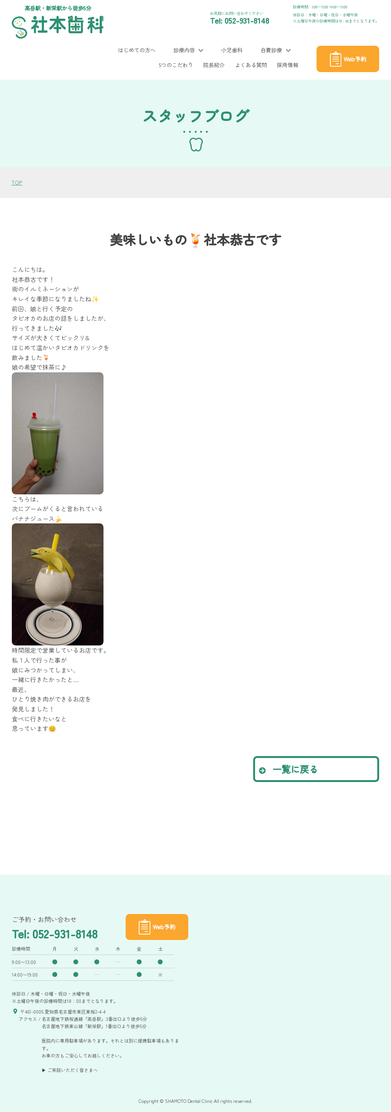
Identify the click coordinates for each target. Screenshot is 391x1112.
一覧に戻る (288, 769)
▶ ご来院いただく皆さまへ (70, 1070)
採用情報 (287, 65)
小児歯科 (231, 50)
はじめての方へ (136, 50)
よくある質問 (251, 65)
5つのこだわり (176, 65)
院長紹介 (214, 65)
